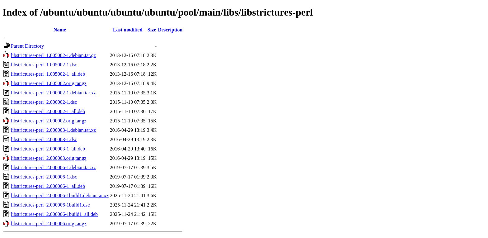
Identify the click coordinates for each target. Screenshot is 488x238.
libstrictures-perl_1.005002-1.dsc (44, 64)
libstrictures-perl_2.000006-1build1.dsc (50, 204)
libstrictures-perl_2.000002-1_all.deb (48, 111)
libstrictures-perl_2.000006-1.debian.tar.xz (53, 167)
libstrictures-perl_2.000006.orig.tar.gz (49, 223)
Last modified (128, 29)
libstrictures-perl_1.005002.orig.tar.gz (49, 83)
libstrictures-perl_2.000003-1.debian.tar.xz (53, 130)
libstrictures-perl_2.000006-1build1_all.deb (54, 214)
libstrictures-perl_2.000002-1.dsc (44, 102)
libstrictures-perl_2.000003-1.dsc (44, 139)
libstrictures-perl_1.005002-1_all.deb (48, 74)
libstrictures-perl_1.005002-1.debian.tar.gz (53, 55)
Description (170, 29)
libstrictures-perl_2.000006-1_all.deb (48, 186)
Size (152, 29)
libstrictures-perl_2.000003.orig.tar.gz (49, 158)
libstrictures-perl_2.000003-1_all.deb (48, 148)
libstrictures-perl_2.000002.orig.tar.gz (49, 120)
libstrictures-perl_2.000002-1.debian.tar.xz (53, 92)
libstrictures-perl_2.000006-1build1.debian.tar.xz (60, 195)
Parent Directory (27, 46)
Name (60, 29)
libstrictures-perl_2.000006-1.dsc (44, 176)
